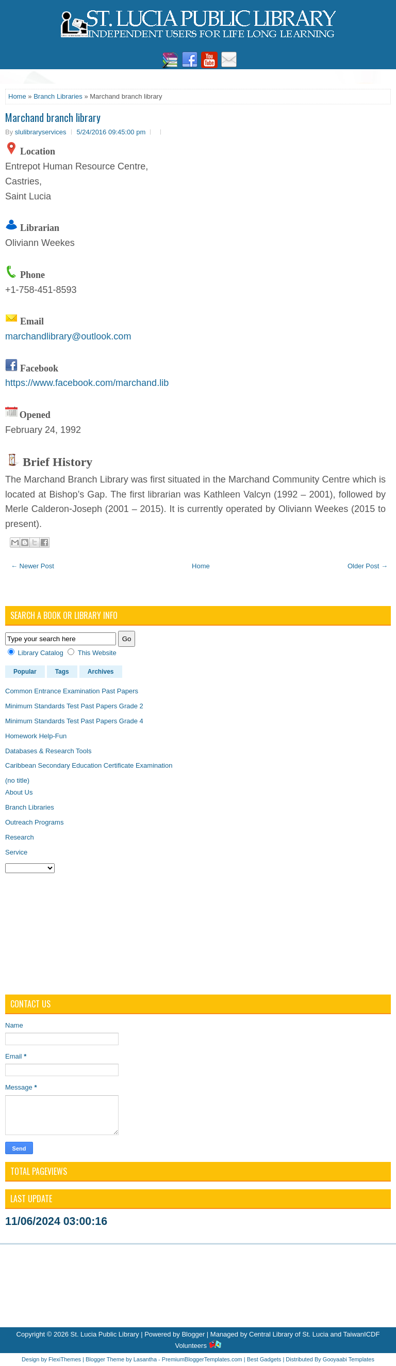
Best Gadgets (264, 1359)
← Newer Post (32, 566)
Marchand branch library (53, 117)
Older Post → (368, 566)
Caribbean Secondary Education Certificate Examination (88, 765)
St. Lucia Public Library (105, 1334)
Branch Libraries (58, 96)
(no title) (17, 780)
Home (17, 96)
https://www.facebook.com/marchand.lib (87, 383)
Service (16, 852)
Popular (25, 671)
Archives (101, 671)
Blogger (193, 1334)
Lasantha (145, 1359)
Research (19, 837)
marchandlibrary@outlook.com (68, 336)
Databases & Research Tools (48, 751)
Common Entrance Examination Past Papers (71, 691)
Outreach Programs (34, 822)
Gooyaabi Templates (348, 1359)
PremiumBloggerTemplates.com (202, 1359)
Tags (62, 671)
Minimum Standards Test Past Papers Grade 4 (74, 721)
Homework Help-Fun (36, 736)
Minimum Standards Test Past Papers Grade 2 (74, 706)
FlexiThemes (64, 1359)
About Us (18, 792)
